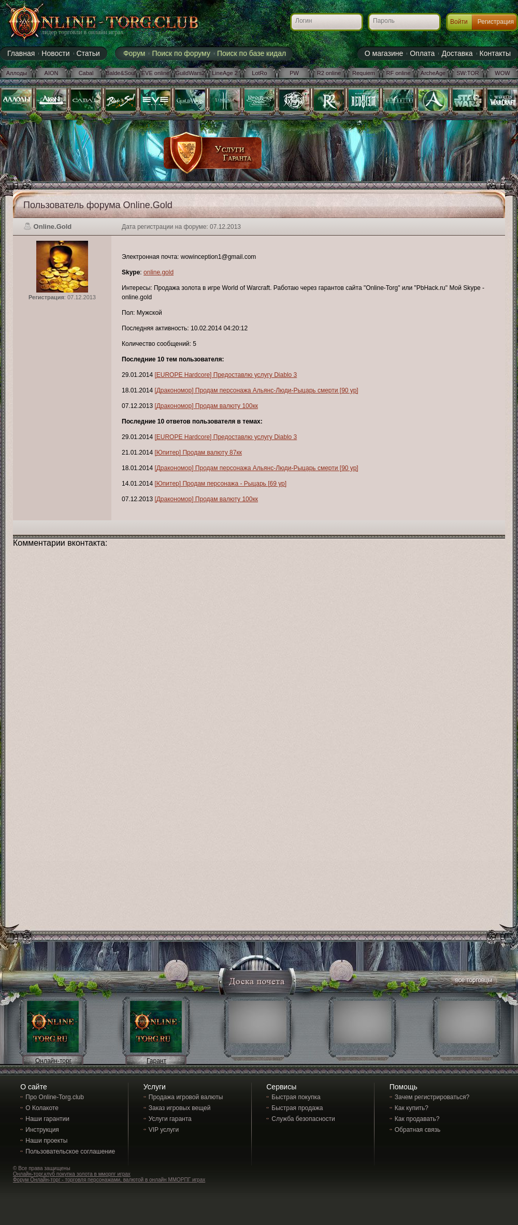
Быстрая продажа (297, 1108)
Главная (21, 53)
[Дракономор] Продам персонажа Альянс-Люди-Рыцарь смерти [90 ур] (256, 390)
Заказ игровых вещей (180, 1108)
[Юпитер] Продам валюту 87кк (197, 452)
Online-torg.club (90, 23)
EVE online (155, 73)
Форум (134, 53)
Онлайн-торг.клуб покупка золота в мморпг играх (72, 1174)
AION (52, 73)
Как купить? (411, 1108)
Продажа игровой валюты (186, 1097)
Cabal (86, 73)
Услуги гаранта (170, 1118)
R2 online (329, 73)
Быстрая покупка (295, 1097)
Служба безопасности (303, 1118)
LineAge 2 (225, 73)
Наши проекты (46, 1140)
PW (294, 73)
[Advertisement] (309, 147)
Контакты (495, 53)
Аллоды (16, 73)
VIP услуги (164, 1129)
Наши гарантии (47, 1118)
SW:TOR (467, 73)
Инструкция (42, 1129)
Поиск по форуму (181, 53)
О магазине (384, 53)
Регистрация (496, 21)
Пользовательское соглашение (70, 1151)
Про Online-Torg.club (54, 1097)
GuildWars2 (190, 73)
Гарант (156, 1060)
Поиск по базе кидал (251, 53)
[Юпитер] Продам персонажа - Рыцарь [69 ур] (220, 483)
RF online (398, 73)
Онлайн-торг (53, 1060)
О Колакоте (42, 1108)
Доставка (456, 53)
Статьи (88, 53)
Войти (459, 21)
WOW (502, 73)
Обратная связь (417, 1129)
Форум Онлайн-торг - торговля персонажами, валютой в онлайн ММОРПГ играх (109, 1180)
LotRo (259, 73)
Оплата (422, 53)
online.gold (158, 272)
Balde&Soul (121, 73)
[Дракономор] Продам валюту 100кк (206, 406)
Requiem (363, 73)
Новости (55, 53)
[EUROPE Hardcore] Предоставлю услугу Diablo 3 (225, 374)
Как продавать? (417, 1118)
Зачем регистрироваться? (432, 1097)
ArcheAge (433, 73)
